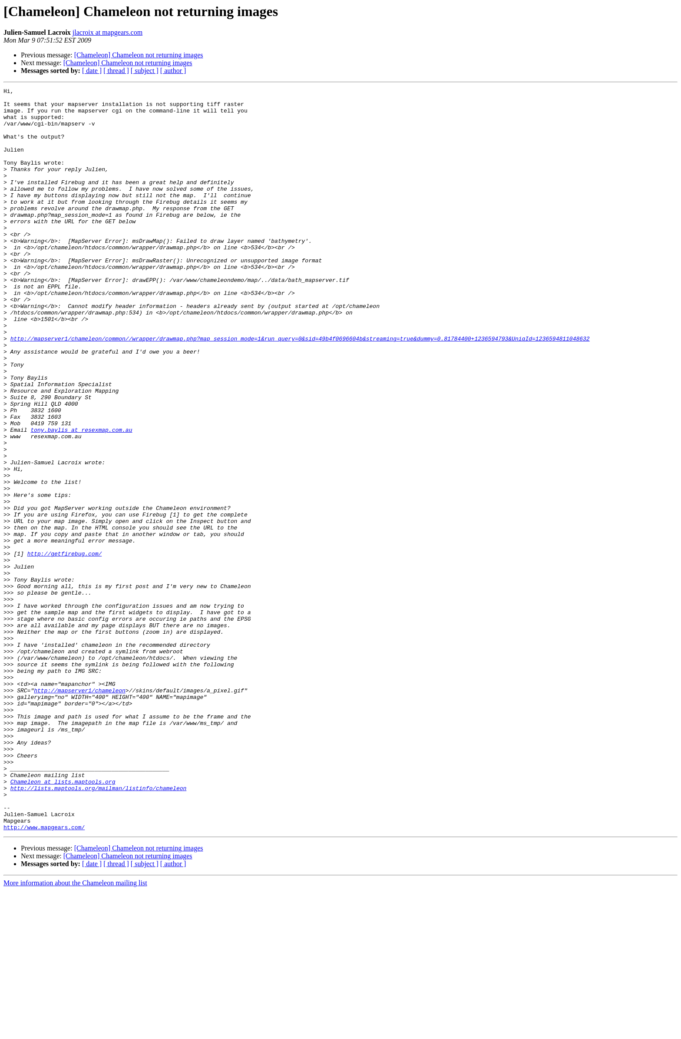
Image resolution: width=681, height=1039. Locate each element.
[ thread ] (116, 70)
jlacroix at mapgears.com (107, 32)
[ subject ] (145, 70)
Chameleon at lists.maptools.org (63, 921)
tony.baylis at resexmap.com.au (81, 499)
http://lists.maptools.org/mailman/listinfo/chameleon (98, 929)
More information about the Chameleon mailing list (75, 1031)
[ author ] (173, 70)
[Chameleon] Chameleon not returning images (138, 55)
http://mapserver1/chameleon (80, 811)
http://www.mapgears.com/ (44, 975)
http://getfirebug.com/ (64, 647)
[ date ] (92, 70)
